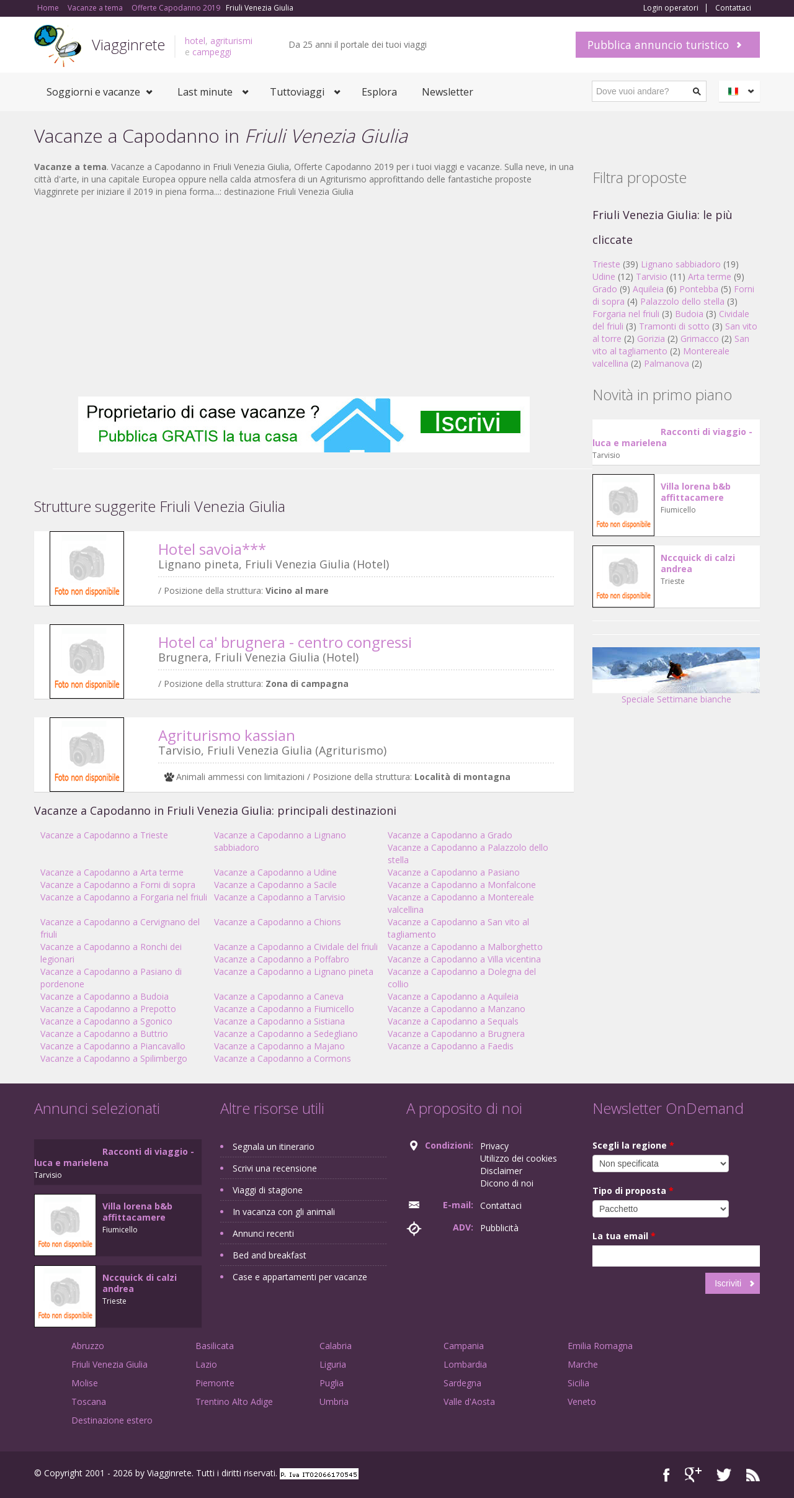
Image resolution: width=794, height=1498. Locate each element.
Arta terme (709, 276)
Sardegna (462, 1383)
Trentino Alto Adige (234, 1401)
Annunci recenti (263, 1233)
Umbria (334, 1401)
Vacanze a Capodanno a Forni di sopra (117, 884)
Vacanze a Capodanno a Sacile (275, 884)
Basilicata (214, 1346)
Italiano (741, 91)
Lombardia (465, 1364)
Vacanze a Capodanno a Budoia (104, 996)
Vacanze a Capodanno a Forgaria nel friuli (123, 897)
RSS (753, 1474)
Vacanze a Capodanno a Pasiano (454, 872)
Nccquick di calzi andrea (698, 563)
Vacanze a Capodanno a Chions (277, 922)
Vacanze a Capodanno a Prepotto (108, 1009)
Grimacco (699, 338)
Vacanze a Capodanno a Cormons (282, 1058)
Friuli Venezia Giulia (109, 1364)
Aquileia (648, 289)
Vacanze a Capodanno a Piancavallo (112, 1046)
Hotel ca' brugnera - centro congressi (285, 642)
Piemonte (214, 1383)
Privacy (494, 1146)
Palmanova (666, 363)
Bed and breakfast (269, 1255)
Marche (583, 1364)
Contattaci (733, 8)
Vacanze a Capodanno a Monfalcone (462, 884)
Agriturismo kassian (226, 735)
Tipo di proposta (633, 1190)
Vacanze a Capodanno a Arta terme (112, 872)
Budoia (689, 314)
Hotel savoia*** (212, 549)
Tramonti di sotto (674, 326)
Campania (464, 1346)
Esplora (379, 92)
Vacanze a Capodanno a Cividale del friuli (296, 947)
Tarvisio (651, 276)
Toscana (88, 1401)
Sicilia (578, 1383)
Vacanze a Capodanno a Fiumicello (284, 1009)
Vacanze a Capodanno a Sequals (453, 1021)
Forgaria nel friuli (625, 314)
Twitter (723, 1474)
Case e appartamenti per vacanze (300, 1277)
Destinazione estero (112, 1420)
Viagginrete (128, 44)
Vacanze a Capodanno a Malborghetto (465, 947)
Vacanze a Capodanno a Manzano (456, 1009)
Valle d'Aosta (469, 1401)
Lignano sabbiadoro (681, 264)
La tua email (624, 1236)
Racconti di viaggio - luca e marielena (672, 437)
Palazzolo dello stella (682, 301)
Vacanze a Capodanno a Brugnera (456, 1033)
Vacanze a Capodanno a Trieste (104, 835)
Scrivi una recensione (275, 1168)
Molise (84, 1383)
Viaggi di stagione (268, 1190)
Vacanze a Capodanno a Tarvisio (280, 897)
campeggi (211, 52)
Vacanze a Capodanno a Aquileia (453, 996)
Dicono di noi (506, 1183)
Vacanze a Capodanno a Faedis (451, 1046)
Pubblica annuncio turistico (658, 44)
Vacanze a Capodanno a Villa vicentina (464, 959)
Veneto (582, 1401)
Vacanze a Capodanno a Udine (275, 872)
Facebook (666, 1474)
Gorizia (651, 338)
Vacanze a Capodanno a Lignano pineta (293, 971)
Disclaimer (501, 1171)
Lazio (206, 1364)
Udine (603, 276)
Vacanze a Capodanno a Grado (450, 835)
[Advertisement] (304, 297)
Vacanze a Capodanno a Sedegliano (286, 1033)
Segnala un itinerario (273, 1146)
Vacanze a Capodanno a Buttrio (104, 1033)
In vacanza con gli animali (284, 1212)
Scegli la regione (633, 1145)
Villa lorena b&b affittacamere (696, 491)
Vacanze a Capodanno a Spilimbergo (113, 1058)
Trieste (606, 264)
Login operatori (670, 8)
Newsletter (447, 92)
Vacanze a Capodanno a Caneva (279, 996)
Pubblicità (499, 1228)
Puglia (331, 1383)
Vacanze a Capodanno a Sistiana (279, 1021)
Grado (604, 289)
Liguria (332, 1364)
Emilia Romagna (600, 1346)
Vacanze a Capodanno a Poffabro (281, 959)
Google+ (693, 1474)
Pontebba (698, 289)
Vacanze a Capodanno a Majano (279, 1046)
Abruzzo (87, 1346)
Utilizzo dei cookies (518, 1158)
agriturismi (231, 41)
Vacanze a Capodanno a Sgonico (106, 1021)
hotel (195, 41)
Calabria (335, 1346)
